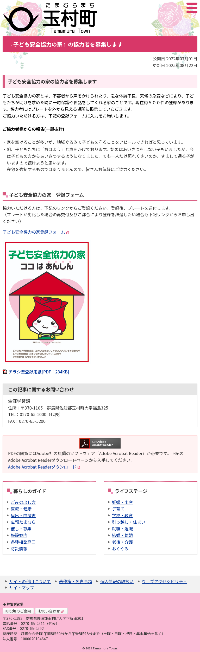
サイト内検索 (166, 8)
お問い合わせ (51, 611)
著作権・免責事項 (75, 581)
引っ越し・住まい (128, 522)
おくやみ (120, 548)
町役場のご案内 (18, 611)
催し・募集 (21, 528)
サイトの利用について (30, 581)
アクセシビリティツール (178, 8)
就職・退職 (122, 528)
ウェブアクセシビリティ (164, 581)
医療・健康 (21, 508)
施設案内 (19, 535)
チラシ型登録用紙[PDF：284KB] (38, 371)
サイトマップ (21, 587)
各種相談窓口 (23, 542)
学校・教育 (122, 515)
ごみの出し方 (23, 502)
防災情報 (19, 548)
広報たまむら (23, 522)
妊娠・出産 (122, 502)
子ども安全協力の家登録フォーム (36, 232)
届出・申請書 (23, 515)
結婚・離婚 (122, 535)
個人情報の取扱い (117, 581)
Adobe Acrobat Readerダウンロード (44, 467)
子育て (118, 508)
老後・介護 (122, 542)
